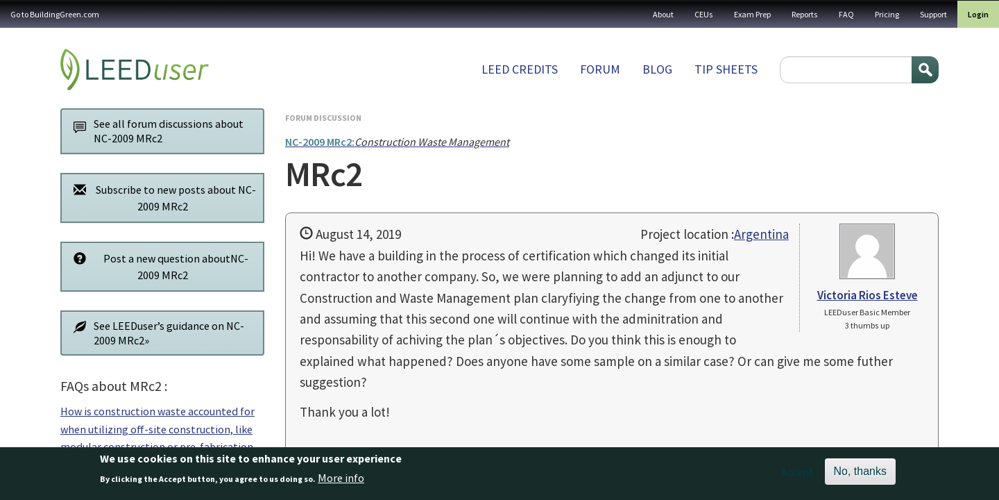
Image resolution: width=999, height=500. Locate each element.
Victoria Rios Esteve (867, 295)
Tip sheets (726, 69)
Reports (805, 14)
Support (933, 14)
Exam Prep (752, 14)
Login (978, 14)
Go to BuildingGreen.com (54, 14)
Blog (657, 69)
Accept (797, 476)
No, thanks (860, 475)
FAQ (846, 14)
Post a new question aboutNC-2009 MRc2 (157, 266)
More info (341, 482)
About (663, 14)
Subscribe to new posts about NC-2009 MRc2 (161, 197)
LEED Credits (519, 69)
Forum (600, 69)
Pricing (887, 14)
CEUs (703, 14)
